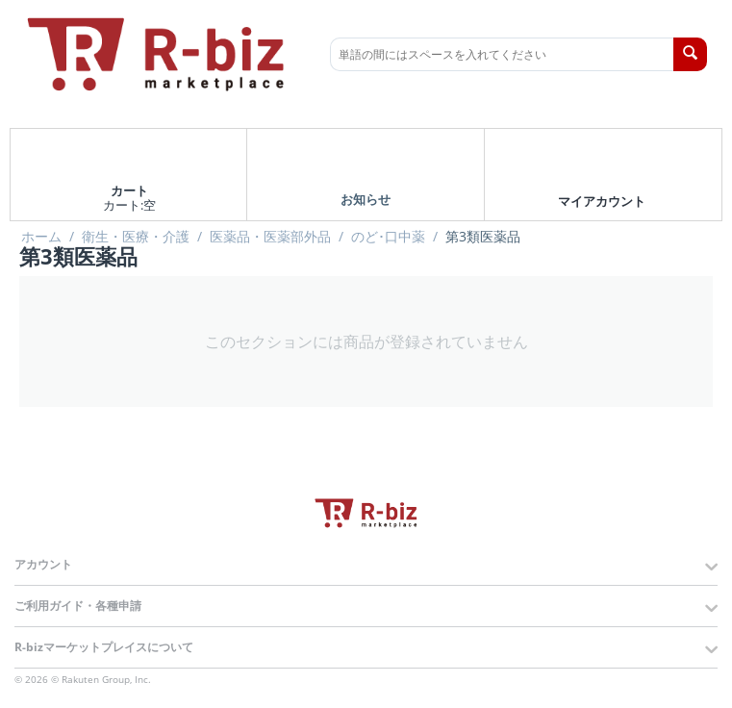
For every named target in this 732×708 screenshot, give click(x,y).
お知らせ (366, 198)
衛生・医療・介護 (135, 236)
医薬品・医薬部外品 (270, 236)
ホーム (41, 236)
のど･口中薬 (388, 236)
